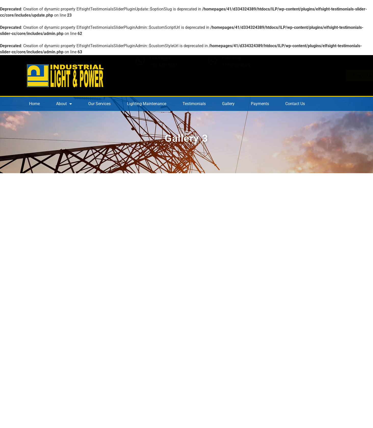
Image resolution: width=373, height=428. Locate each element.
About (64, 103)
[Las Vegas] (140, 73)
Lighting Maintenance (146, 103)
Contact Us (295, 103)
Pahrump (231, 70)
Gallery (228, 103)
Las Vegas (160, 70)
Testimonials (194, 103)
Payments (260, 103)
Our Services (99, 103)
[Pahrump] (212, 73)
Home (34, 103)
